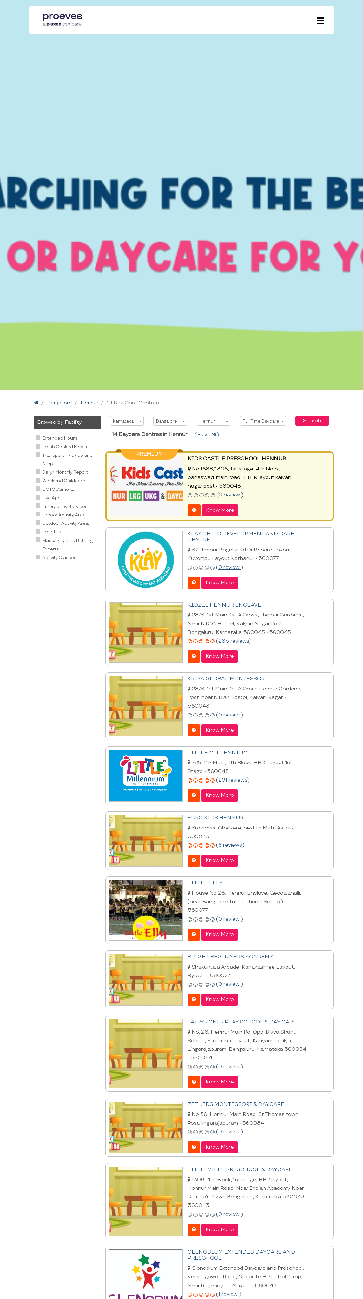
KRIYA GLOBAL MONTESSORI (227, 678)
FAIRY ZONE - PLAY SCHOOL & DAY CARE (240, 1020)
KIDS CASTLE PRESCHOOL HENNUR (235, 459)
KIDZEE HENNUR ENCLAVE (223, 605)
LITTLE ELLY (204, 882)
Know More (220, 510)
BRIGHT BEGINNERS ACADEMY (229, 955)
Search (312, 421)
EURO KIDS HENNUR (215, 817)
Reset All (207, 434)
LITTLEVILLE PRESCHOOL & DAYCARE (238, 1168)
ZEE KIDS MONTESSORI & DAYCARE (235, 1103)
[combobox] (127, 421)
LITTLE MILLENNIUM (216, 752)
